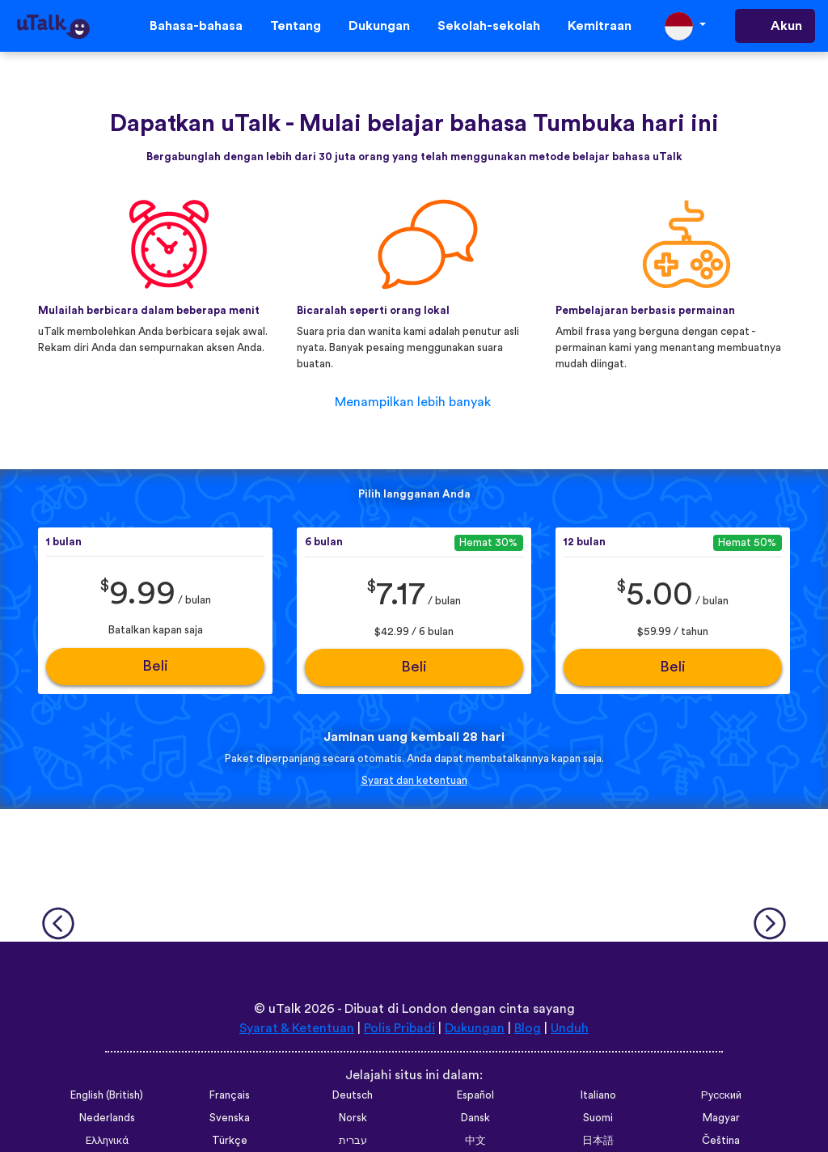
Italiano (598, 1095)
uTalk (284, 1008)
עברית (353, 1140)
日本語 (598, 1140)
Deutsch (352, 1095)
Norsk (353, 1118)
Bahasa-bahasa (196, 25)
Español (475, 1095)
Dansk (475, 1118)
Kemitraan (600, 25)
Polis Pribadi (399, 1028)
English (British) (106, 1095)
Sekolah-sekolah (488, 25)
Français (229, 1095)
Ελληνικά (107, 1140)
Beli (155, 666)
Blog (527, 1028)
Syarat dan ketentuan (414, 780)
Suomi (598, 1118)
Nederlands (107, 1118)
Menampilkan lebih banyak (413, 402)
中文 (475, 1140)
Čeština (721, 1140)
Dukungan (379, 25)
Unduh (570, 1028)
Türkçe (229, 1140)
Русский (721, 1095)
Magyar (721, 1118)
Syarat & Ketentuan (296, 1028)
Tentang (295, 25)
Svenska (229, 1118)
